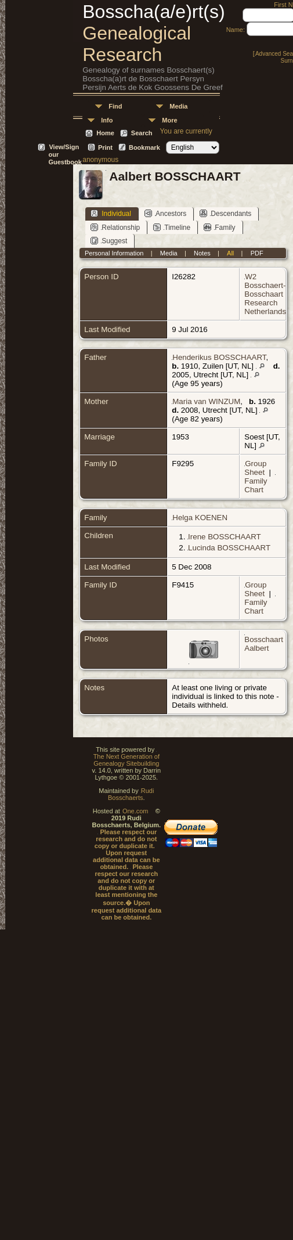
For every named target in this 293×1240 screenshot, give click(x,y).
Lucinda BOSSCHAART (229, 547)
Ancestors (165, 213)
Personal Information (114, 253)
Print (105, 147)
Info (107, 120)
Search (142, 132)
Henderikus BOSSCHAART (219, 357)
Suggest (109, 240)
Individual (111, 213)
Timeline (171, 227)
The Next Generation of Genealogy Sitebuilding (126, 760)
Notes (202, 253)
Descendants (225, 213)
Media (178, 106)
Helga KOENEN (199, 517)
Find (115, 106)
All (230, 253)
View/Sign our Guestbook (64, 147)
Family (219, 227)
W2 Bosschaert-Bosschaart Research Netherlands (265, 294)
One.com (135, 811)
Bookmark (144, 147)
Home (105, 132)
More (169, 120)
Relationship (115, 227)
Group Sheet (255, 468)
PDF (257, 253)
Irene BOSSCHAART (224, 536)
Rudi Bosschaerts (131, 794)
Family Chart (255, 485)
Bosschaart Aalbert (263, 644)
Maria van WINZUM (206, 401)
